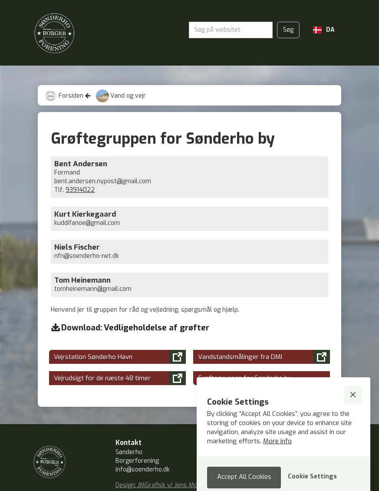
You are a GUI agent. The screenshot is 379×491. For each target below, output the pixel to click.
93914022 (80, 190)
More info (277, 441)
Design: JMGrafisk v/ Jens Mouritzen (166, 485)
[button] (323, 30)
